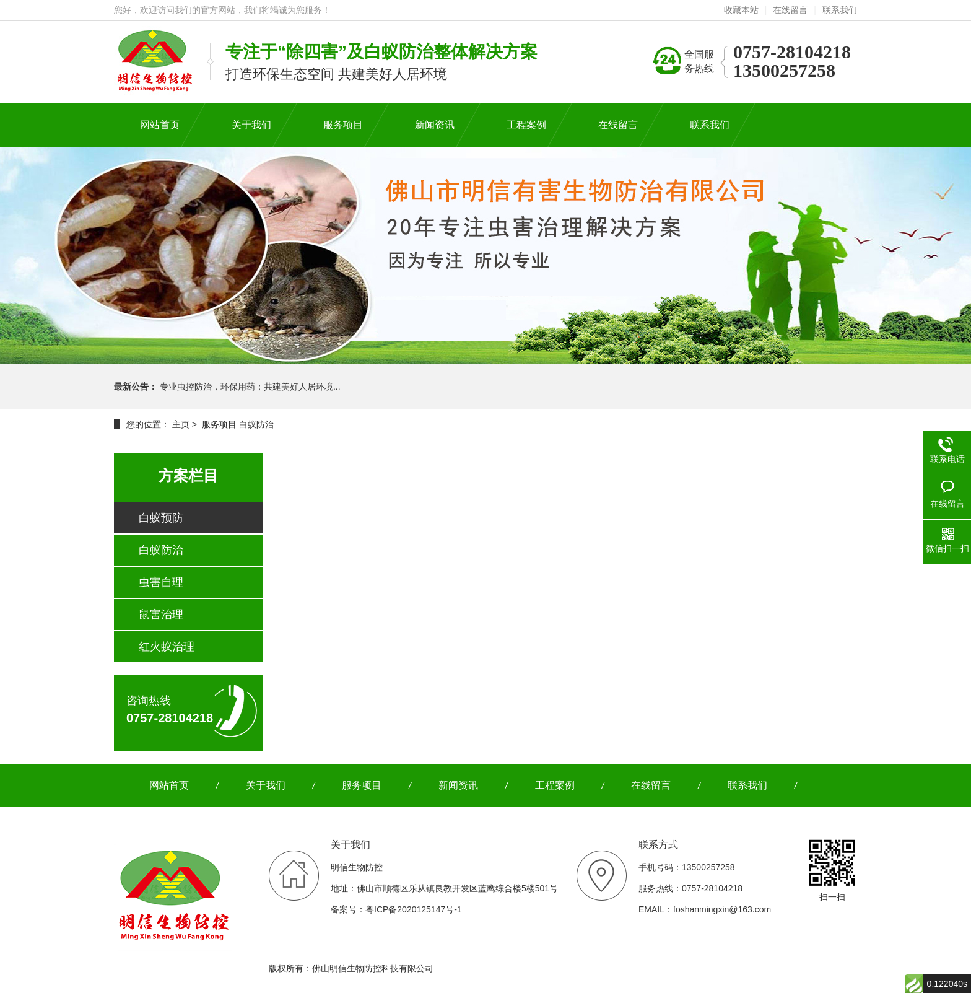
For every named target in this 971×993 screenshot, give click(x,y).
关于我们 (265, 785)
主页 (180, 424)
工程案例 (555, 785)
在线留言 (790, 10)
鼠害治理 (161, 614)
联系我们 (839, 10)
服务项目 (219, 424)
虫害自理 (161, 582)
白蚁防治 (256, 424)
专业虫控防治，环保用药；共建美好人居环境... (250, 387)
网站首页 (169, 785)
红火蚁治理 (166, 647)
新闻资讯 (458, 785)
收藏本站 (741, 10)
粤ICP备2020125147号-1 (413, 909)
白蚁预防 (161, 518)
